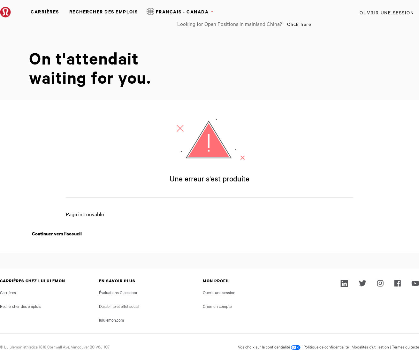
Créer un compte (217, 306)
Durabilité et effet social (119, 306)
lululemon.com (111, 320)
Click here (299, 24)
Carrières (45, 11)
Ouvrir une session (387, 12)
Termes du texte (405, 346)
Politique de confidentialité (326, 346)
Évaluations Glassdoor (118, 292)
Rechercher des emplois (103, 11)
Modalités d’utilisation (370, 346)
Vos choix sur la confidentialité (269, 346)
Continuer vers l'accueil (57, 234)
